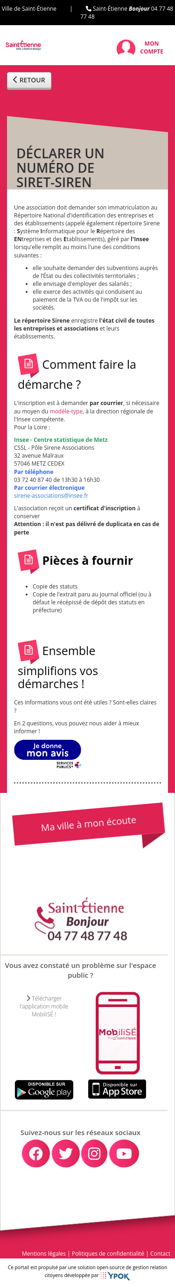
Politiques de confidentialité (108, 1254)
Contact (160, 1254)
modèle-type (66, 411)
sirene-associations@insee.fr (51, 496)
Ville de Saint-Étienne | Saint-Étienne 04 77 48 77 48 (87, 12)
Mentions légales (44, 1254)
